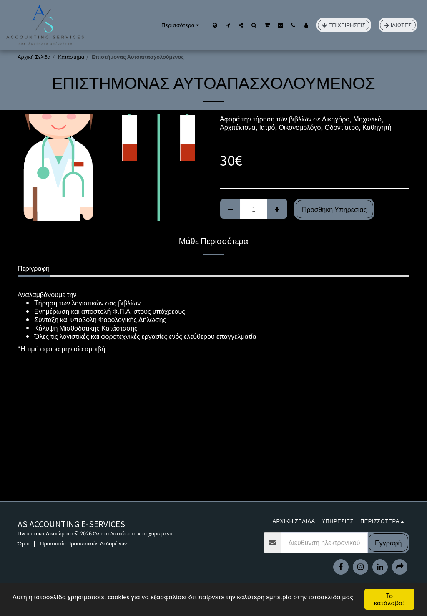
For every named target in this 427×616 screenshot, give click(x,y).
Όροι (23, 543)
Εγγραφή (388, 543)
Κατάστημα (71, 57)
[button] (228, 25)
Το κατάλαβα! (389, 599)
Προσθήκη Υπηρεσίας (334, 209)
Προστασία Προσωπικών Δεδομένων (83, 543)
